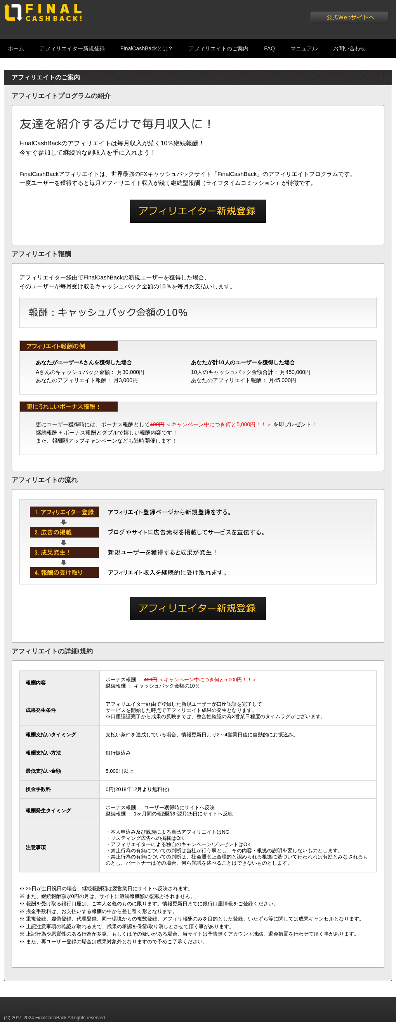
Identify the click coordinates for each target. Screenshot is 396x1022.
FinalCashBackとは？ (146, 48)
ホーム (16, 48)
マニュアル (304, 48)
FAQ (269, 48)
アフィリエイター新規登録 (72, 48)
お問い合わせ (349, 48)
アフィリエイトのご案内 (218, 48)
